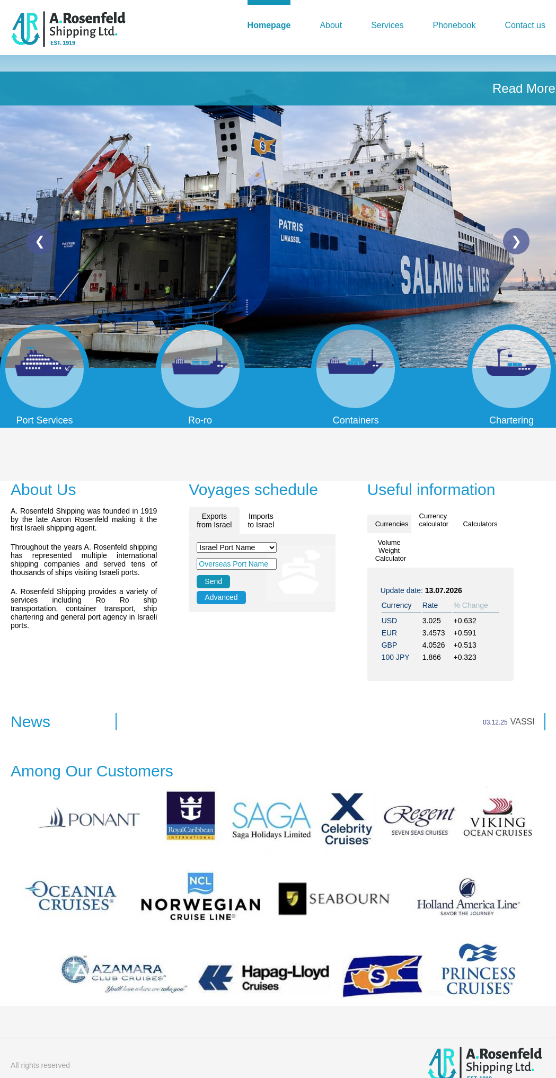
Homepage (269, 25)
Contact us (525, 25)
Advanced (221, 597)
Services (387, 25)
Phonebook (454, 25)
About (331, 25)
